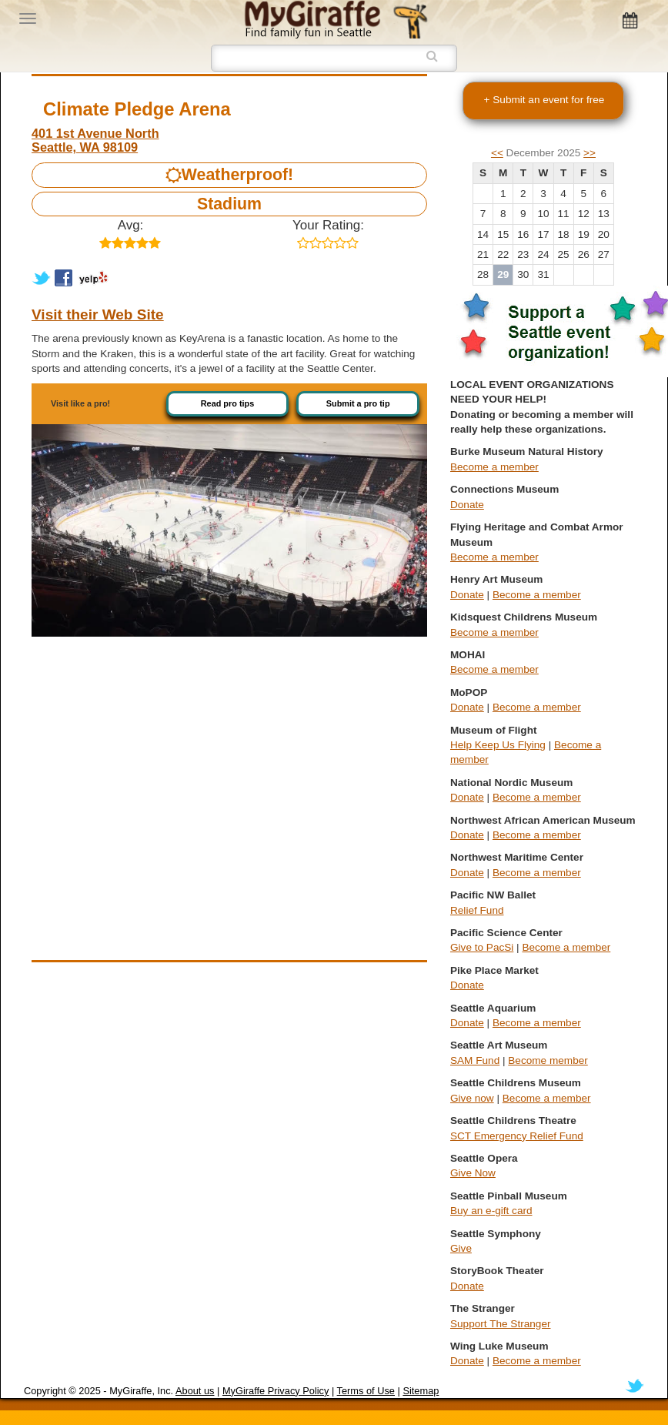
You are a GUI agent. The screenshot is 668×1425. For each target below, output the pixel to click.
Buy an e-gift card (491, 1210)
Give (461, 1248)
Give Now (473, 1173)
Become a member (494, 467)
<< (497, 153)
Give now (472, 1098)
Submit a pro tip (358, 403)
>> (589, 153)
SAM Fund (474, 1060)
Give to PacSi (481, 947)
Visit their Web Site (98, 314)
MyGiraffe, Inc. (141, 1391)
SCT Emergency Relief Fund (516, 1136)
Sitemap (420, 1391)
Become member (548, 1060)
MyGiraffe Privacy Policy (275, 1391)
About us (195, 1391)
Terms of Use (366, 1391)
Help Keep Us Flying (498, 745)
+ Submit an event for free (544, 99)
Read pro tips (228, 403)
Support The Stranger (500, 1324)
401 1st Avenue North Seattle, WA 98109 (95, 140)
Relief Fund (477, 910)
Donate (467, 504)
